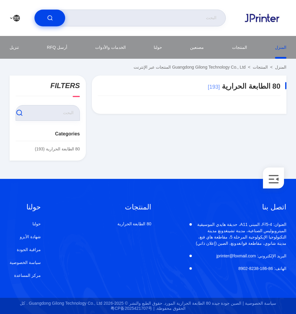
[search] (50, 18)
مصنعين (197, 47)
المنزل (280, 47)
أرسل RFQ (57, 47)
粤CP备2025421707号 (131, 308)
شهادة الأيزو (30, 236)
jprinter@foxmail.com (251, 255)
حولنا (158, 47)
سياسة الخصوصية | (259, 303)
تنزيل (14, 47)
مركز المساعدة (27, 275)
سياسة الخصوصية (25, 262)
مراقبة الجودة (29, 249)
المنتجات (239, 47)
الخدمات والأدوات (110, 47)
